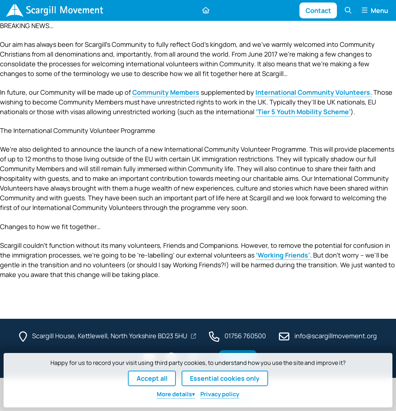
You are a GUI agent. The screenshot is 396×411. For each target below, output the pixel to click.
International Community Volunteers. (313, 92)
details (174, 394)
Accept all (152, 378)
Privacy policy (219, 394)
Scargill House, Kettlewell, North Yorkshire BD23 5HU (110, 335)
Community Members (165, 92)
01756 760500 (245, 335)
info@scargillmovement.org (335, 335)
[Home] (54, 10)
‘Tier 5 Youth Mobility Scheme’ (303, 111)
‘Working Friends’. (284, 255)
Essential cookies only (224, 378)
